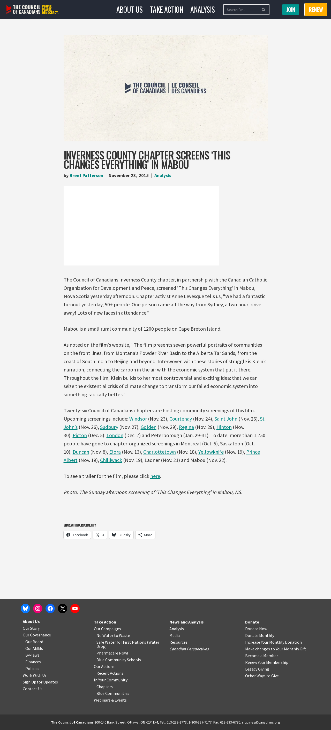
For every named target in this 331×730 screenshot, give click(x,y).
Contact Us (32, 688)
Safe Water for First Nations (121, 642)
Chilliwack (111, 460)
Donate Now (256, 628)
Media (174, 635)
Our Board (34, 641)
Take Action (166, 9)
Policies (32, 668)
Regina (186, 427)
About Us (129, 9)
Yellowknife (211, 451)
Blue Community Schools (118, 659)
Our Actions (104, 666)
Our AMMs (34, 648)
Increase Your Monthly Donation (273, 642)
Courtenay (180, 418)
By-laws (32, 655)
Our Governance (37, 634)
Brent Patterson (86, 175)
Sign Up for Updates (40, 682)
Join (290, 9)
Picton (80, 435)
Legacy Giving (257, 669)
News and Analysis (186, 622)
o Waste (123, 635)
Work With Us (35, 675)
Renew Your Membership (266, 662)
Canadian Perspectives (189, 648)
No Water (105, 635)
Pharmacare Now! (112, 653)
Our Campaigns (107, 628)
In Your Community (110, 679)
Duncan (81, 451)
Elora (115, 451)
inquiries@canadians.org (261, 722)
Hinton (224, 427)
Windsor (138, 418)
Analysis (202, 9)
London (115, 435)
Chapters (104, 686)
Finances (33, 661)
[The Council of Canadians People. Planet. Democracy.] (32, 9)
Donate (252, 622)
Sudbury (109, 427)
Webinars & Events (110, 700)
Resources (178, 642)
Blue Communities (112, 693)
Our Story (31, 628)
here (155, 476)
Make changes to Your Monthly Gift (275, 648)
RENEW (316, 9)
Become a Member (261, 655)
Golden (148, 427)
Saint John (225, 418)
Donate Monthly (259, 635)
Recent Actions (109, 673)
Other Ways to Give (262, 675)
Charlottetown (159, 451)
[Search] (240, 9)
